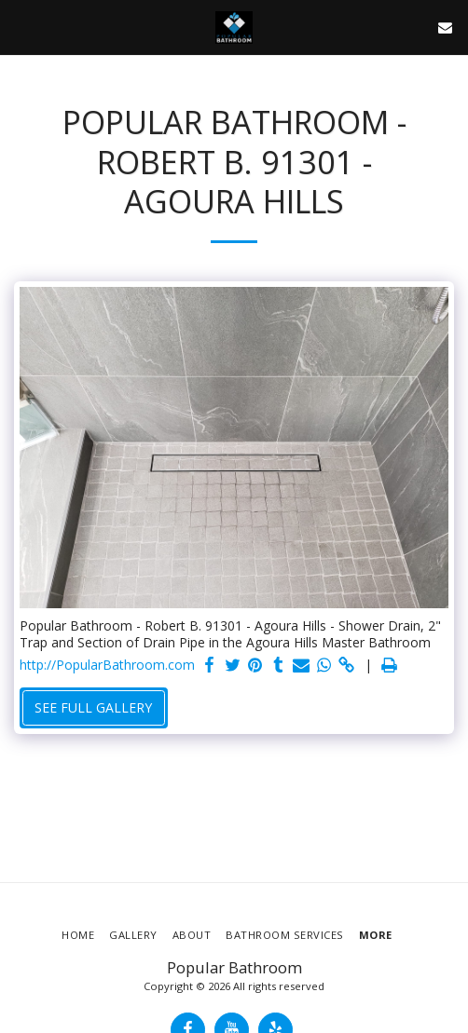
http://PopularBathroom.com (107, 665)
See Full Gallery (93, 707)
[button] (20, 26)
